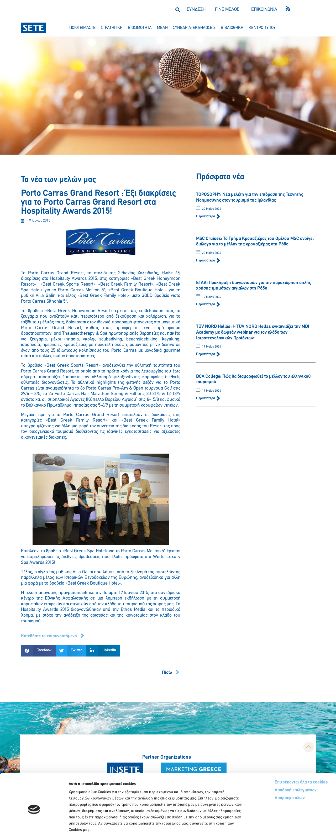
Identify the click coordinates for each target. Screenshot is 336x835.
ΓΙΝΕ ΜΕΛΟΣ (227, 9)
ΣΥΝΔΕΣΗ (196, 9)
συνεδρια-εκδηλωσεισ (194, 28)
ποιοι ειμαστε (82, 28)
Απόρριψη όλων (270, 771)
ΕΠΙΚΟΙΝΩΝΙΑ (264, 9)
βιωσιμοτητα (140, 28)
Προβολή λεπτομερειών (293, 825)
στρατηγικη (112, 28)
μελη (162, 28)
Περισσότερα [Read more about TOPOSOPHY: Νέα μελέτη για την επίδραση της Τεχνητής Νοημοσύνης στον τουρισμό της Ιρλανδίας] (206, 216)
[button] (177, 9)
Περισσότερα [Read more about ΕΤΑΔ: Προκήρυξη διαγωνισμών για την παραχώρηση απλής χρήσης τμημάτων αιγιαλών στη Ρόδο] (206, 304)
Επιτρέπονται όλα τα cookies (281, 755)
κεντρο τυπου (262, 28)
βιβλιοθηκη (232, 28)
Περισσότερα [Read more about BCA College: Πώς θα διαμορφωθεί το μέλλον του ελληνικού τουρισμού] (206, 398)
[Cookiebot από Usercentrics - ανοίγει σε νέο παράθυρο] (34, 825)
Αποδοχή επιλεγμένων (276, 763)
